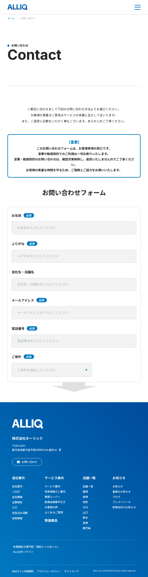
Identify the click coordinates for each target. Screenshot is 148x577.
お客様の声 (51, 507)
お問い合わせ (29, 462)
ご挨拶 (16, 491)
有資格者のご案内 (55, 491)
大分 (85, 507)
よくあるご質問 (54, 512)
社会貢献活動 (20, 513)
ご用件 (23, 356)
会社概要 (17, 497)
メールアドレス (29, 300)
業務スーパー (52, 497)
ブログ (116, 497)
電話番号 (24, 328)
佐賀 (85, 502)
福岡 (85, 491)
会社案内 (18, 477)
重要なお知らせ (122, 491)
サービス (54, 477)
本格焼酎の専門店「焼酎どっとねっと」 (36, 547)
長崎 (85, 497)
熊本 (85, 517)
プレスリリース (122, 502)
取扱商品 (51, 520)
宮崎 (85, 523)
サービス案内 (52, 486)
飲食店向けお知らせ (124, 507)
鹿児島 (87, 528)
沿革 (14, 507)
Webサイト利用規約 (23, 571)
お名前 (23, 215)
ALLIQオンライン (23, 552)
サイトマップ (71, 571)
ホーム (11, 18)
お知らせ (119, 477)
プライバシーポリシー (49, 571)
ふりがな (24, 243)
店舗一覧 (89, 477)
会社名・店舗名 (23, 271)
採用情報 (17, 518)
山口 (85, 512)
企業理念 (17, 502)
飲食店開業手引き (55, 502)
